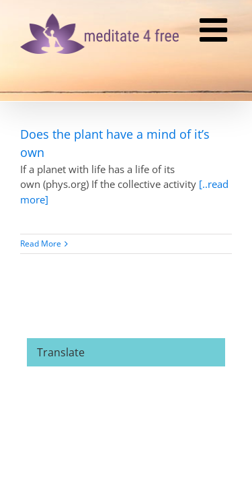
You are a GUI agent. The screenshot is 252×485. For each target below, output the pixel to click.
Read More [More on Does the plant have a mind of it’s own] (40, 243)
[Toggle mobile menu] (216, 31)
